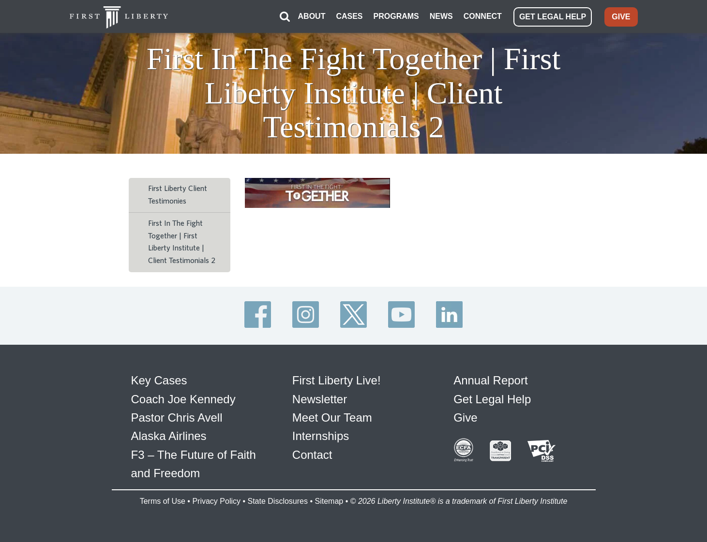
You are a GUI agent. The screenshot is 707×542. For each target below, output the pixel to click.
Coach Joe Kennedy (183, 399)
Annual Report (490, 380)
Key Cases (159, 380)
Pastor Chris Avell (177, 417)
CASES (349, 16)
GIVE (621, 17)
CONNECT (483, 16)
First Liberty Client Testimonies (177, 195)
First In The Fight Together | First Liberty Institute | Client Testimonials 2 (181, 242)
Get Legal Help (492, 399)
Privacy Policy (216, 501)
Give (465, 417)
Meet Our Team (332, 417)
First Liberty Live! (336, 380)
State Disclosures (277, 501)
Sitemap (329, 501)
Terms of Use (162, 501)
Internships (320, 435)
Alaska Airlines (169, 435)
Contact (312, 454)
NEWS (441, 16)
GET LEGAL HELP (552, 17)
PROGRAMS (396, 16)
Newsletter (319, 399)
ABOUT (312, 16)
